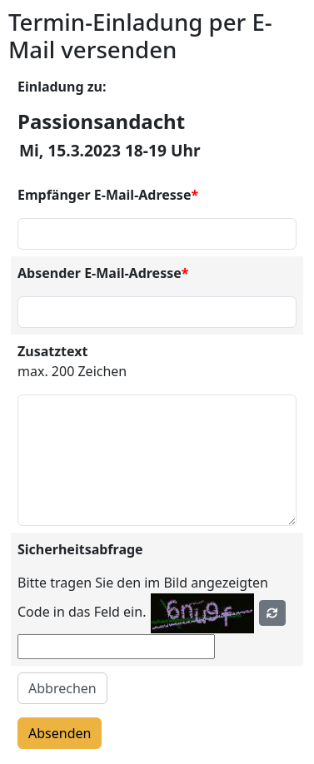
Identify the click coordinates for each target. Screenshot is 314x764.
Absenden (59, 733)
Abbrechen (62, 688)
